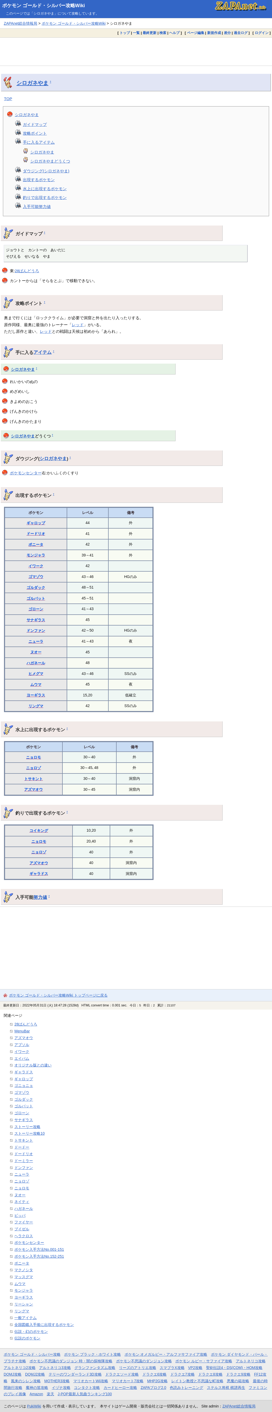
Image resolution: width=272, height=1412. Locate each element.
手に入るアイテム (39, 142)
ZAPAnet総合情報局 (20, 23)
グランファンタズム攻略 (94, 1368)
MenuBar (22, 1031)
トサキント (33, 779)
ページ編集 (195, 33)
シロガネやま (32, 83)
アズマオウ (33, 789)
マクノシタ (23, 1270)
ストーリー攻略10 (29, 1133)
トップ (125, 33)
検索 (162, 33)
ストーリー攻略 (27, 1127)
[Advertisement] (136, 51)
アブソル (21, 1045)
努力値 (40, 897)
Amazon (36, 1394)
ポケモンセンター (26, 473)
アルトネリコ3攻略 (55, 1368)
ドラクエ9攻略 (238, 1374)
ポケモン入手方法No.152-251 (39, 1256)
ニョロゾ (33, 768)
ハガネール (36, 663)
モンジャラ (36, 555)
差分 (227, 33)
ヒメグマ (35, 673)
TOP (8, 98)
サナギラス (36, 620)
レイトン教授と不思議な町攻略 (197, 1381)
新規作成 (214, 33)
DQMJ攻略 (13, 1374)
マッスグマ (23, 1277)
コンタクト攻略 (87, 1387)
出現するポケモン (39, 179)
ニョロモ (33, 757)
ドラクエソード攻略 (122, 1374)
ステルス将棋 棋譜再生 (226, 1387)
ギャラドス (38, 873)
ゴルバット (36, 598)
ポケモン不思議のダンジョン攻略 (144, 1361)
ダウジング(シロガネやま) (46, 171)
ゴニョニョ (23, 1085)
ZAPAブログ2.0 (153, 1387)
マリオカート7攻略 (128, 1381)
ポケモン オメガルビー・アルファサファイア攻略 (166, 1354)
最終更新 (149, 33)
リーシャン (23, 1304)
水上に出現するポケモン (45, 188)
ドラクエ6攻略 (154, 1374)
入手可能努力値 (37, 206)
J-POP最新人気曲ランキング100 (85, 1394)
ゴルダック (36, 587)
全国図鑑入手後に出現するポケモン (44, 1324)
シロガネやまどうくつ (50, 161)
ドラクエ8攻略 (210, 1374)
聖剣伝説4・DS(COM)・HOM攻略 (234, 1368)
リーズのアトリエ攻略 (137, 1368)
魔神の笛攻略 (37, 1387)
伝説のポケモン (27, 1338)
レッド (78, 324)
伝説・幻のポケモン (31, 1331)
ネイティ (21, 1202)
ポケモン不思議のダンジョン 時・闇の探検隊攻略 (70, 1361)
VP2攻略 (195, 1368)
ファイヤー (23, 1222)
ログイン (262, 33)
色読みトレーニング (186, 1387)
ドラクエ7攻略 (182, 1374)
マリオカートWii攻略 (90, 1381)
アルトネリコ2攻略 (20, 1368)
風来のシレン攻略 (26, 1381)
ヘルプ (174, 33)
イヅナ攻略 (61, 1387)
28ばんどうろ (27, 271)
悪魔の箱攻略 (238, 1381)
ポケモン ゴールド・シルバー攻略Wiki (43, 5)
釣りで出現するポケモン (45, 197)
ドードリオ (36, 533)
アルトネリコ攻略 (251, 1361)
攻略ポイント (35, 133)
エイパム (21, 1058)
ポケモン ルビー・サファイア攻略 (203, 1361)
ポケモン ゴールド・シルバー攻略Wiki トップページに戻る (58, 995)
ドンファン (36, 630)
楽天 (50, 1394)
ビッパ (20, 1215)
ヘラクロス (23, 1236)
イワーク (35, 566)
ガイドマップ (35, 124)
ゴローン (35, 609)
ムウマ (35, 684)
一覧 (136, 33)
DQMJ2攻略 (35, 1374)
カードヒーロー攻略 (120, 1387)
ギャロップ (36, 523)
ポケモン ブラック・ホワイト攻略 (92, 1354)
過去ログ (241, 33)
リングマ (35, 706)
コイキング (38, 830)
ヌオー (35, 652)
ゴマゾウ (35, 577)
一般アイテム (25, 1318)
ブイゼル (21, 1229)
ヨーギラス (36, 695)
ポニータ (35, 544)
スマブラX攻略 (172, 1368)
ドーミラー (23, 1161)
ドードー (21, 1147)
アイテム (42, 352)
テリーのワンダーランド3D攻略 (75, 1374)
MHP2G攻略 (157, 1381)
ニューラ (35, 641)
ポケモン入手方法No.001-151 (39, 1249)
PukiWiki (34, 1406)
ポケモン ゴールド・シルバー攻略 (32, 1354)
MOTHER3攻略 (57, 1381)
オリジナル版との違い (33, 1065)
